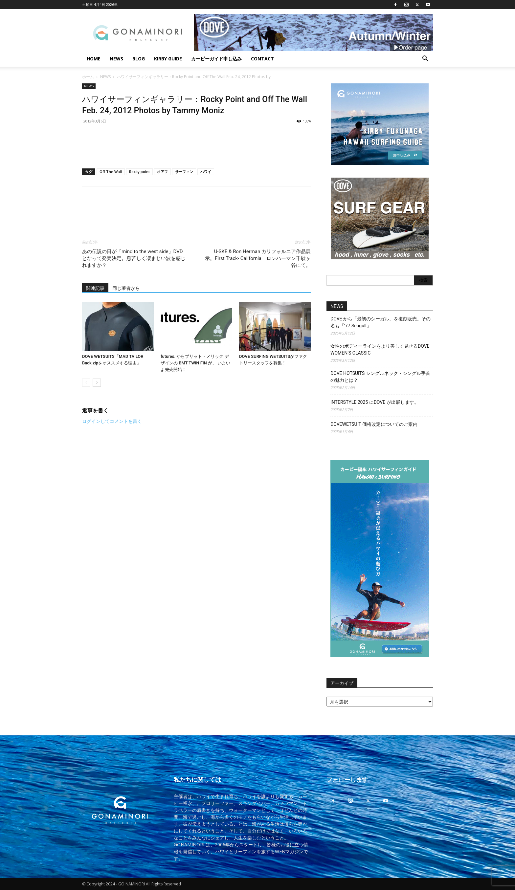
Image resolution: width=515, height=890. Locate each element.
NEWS (116, 58)
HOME (94, 58)
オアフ (162, 171)
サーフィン (184, 171)
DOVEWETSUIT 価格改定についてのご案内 (373, 424)
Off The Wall (111, 171)
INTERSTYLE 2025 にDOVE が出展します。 (374, 402)
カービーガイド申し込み (216, 58)
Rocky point (139, 171)
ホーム (88, 76)
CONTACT (262, 58)
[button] (425, 59)
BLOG (138, 58)
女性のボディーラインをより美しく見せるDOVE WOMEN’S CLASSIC (380, 349)
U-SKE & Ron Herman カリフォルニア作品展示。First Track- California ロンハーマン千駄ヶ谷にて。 (258, 258)
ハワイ (205, 171)
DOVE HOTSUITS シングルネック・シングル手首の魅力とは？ (380, 377)
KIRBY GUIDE (168, 58)
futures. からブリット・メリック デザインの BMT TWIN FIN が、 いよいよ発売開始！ (195, 363)
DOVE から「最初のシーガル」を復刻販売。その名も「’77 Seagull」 (380, 322)
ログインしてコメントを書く (112, 421)
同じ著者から (126, 288)
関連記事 (95, 288)
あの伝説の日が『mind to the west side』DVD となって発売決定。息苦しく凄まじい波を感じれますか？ (134, 258)
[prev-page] (86, 383)
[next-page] (97, 383)
